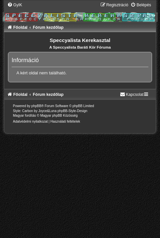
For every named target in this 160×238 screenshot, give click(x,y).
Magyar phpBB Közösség (59, 115)
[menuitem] (14, 5)
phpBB (36, 106)
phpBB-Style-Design (72, 111)
